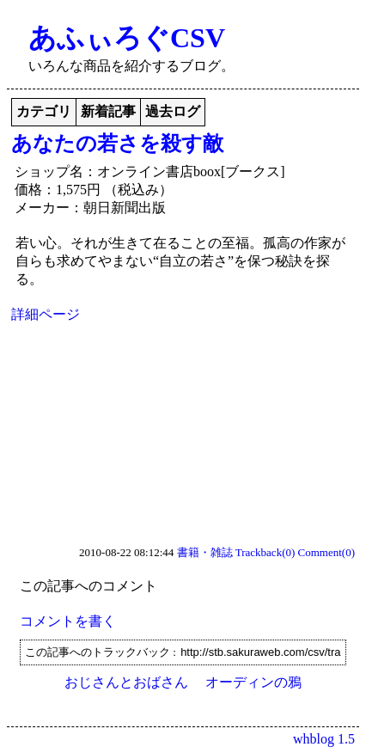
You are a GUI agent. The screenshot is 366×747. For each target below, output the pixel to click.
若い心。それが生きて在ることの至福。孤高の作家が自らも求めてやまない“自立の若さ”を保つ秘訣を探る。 (180, 261)
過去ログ (172, 111)
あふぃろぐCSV (126, 37)
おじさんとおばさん (126, 682)
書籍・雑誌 (205, 552)
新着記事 (108, 111)
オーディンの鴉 (253, 682)
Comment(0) (326, 552)
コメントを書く (68, 621)
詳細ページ (45, 314)
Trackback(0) (265, 552)
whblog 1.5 (324, 739)
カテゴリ (43, 111)
